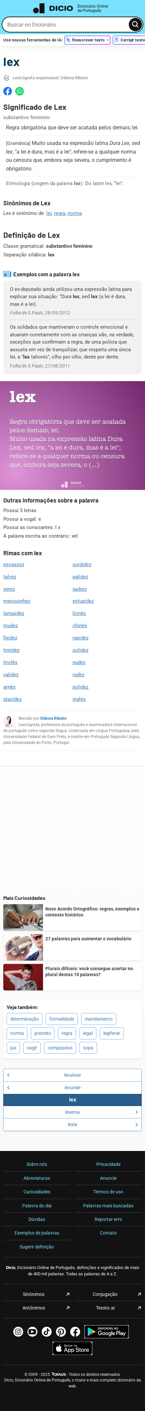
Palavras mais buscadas (108, 1205)
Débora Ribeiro (53, 718)
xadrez (79, 589)
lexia (103, 1124)
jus (13, 1047)
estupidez (83, 601)
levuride (43, 1087)
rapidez (80, 638)
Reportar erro (108, 1219)
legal (88, 1033)
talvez (9, 577)
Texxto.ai (105, 1307)
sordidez (81, 565)
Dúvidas (36, 1219)
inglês (79, 699)
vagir (32, 1047)
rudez (78, 675)
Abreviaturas (37, 1178)
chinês (79, 626)
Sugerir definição (37, 1246)
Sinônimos (33, 1294)
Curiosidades (37, 1191)
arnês (9, 687)
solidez (80, 650)
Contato (108, 1233)
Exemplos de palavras (37, 1233)
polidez (80, 687)
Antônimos (34, 1307)
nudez (78, 662)
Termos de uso (108, 1191)
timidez (11, 650)
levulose (44, 1075)
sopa (88, 1047)
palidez (80, 577)
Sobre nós (36, 1164)
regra (59, 213)
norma (75, 213)
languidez (13, 613)
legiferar (111, 1033)
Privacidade (108, 1164)
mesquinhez (16, 601)
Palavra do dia (37, 1205)
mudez (10, 626)
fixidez (10, 638)
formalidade (61, 1019)
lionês (79, 613)
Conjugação (105, 1294)
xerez (9, 589)
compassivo (60, 1047)
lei (49, 213)
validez (11, 675)
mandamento (99, 1019)
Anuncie (108, 1178)
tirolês (10, 662)
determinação (24, 1019)
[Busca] (135, 24)
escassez (13, 565)
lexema (101, 1112)
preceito (42, 1033)
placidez (12, 699)
